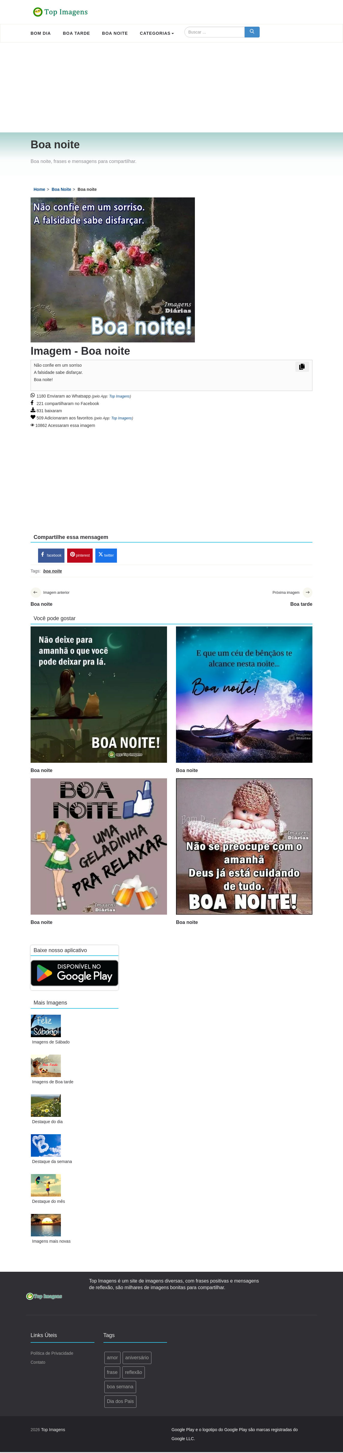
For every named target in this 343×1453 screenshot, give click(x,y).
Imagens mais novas (51, 1241)
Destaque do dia (47, 1122)
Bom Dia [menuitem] (41, 33)
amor (112, 1358)
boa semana (120, 1387)
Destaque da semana (52, 1162)
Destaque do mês (48, 1202)
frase (112, 1372)
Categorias (157, 33)
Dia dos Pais (120, 1402)
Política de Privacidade (52, 1353)
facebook (51, 555)
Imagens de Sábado (51, 1042)
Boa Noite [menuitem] (115, 33)
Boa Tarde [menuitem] (76, 33)
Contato (38, 1362)
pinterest (80, 555)
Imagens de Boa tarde (52, 1082)
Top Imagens (119, 396)
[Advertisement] (171, 87)
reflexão (133, 1372)
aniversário (137, 1358)
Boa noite (41, 771)
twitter (106, 555)
